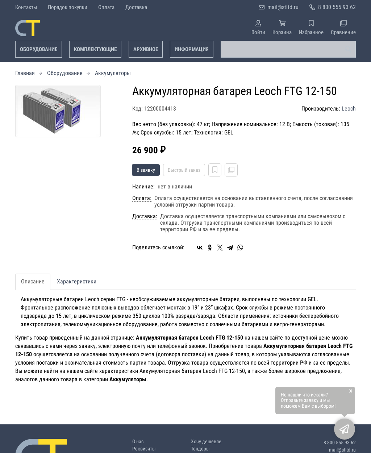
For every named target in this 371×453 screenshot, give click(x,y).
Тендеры (200, 449)
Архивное (145, 49)
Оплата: (141, 198)
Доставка (136, 7)
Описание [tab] (33, 281)
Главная (25, 73)
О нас (137, 441)
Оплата (106, 7)
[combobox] (288, 49)
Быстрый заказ (184, 170)
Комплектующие (95, 49)
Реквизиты (144, 449)
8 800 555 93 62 (337, 7)
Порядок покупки (67, 7)
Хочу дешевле (206, 441)
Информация (192, 49)
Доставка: (144, 216)
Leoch (349, 108)
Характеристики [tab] (76, 281)
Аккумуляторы (113, 73)
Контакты (26, 7)
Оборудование (38, 49)
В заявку (146, 170)
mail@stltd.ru (283, 7)
